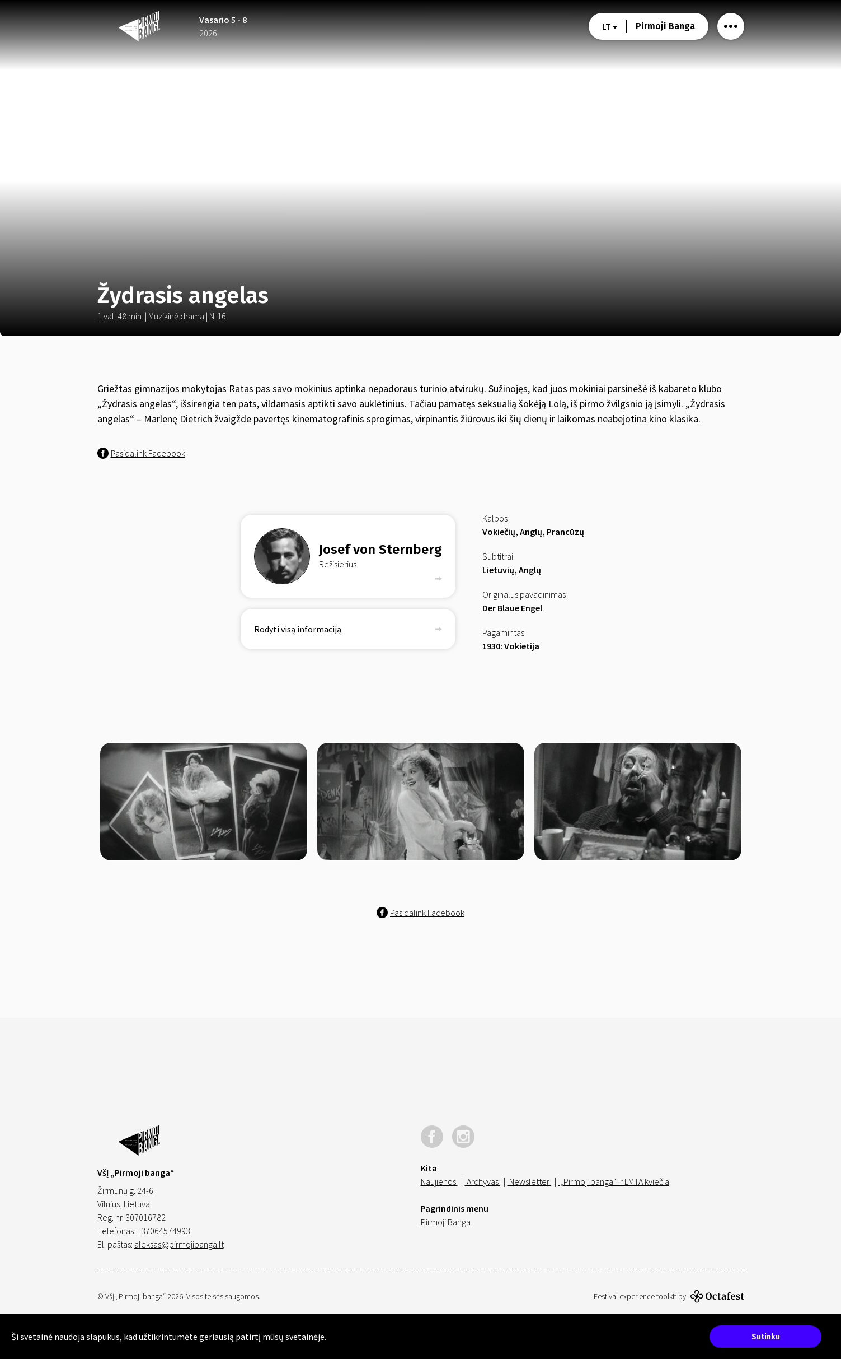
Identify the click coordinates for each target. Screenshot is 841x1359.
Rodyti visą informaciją (348, 629)
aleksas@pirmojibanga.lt (179, 1244)
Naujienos (439, 1181)
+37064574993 (163, 1230)
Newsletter (529, 1181)
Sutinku (765, 1337)
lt (609, 26)
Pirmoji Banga (665, 26)
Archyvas (482, 1181)
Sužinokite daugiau (362, 1336)
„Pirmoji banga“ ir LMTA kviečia (613, 1181)
